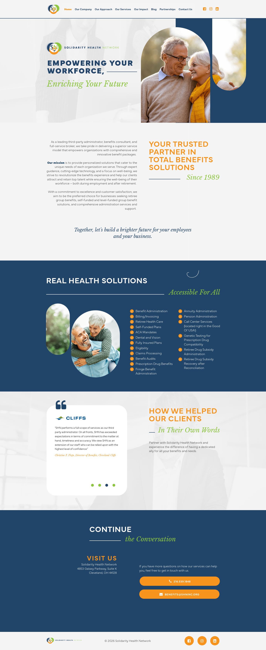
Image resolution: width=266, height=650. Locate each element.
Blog (154, 9)
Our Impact (141, 9)
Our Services (123, 9)
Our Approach (103, 9)
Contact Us (185, 9)
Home (68, 9)
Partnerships (167, 9)
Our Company (83, 9)
